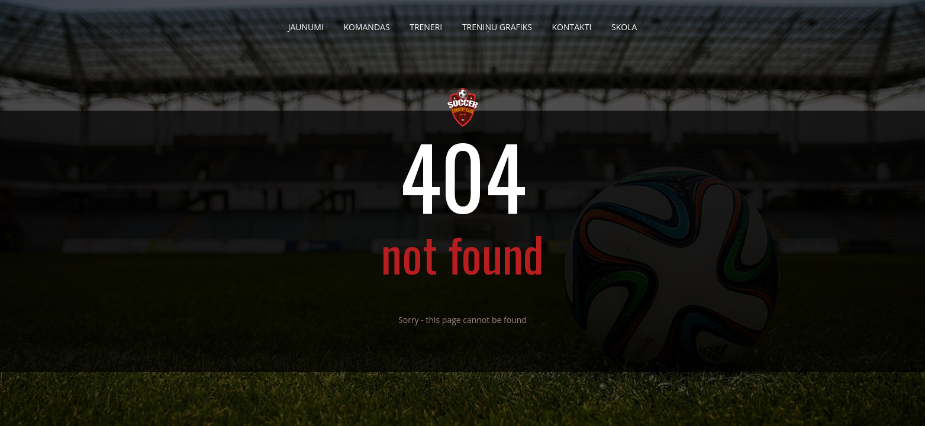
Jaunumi (306, 22)
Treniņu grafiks (497, 22)
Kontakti (572, 22)
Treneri (426, 22)
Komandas (366, 22)
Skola (624, 22)
